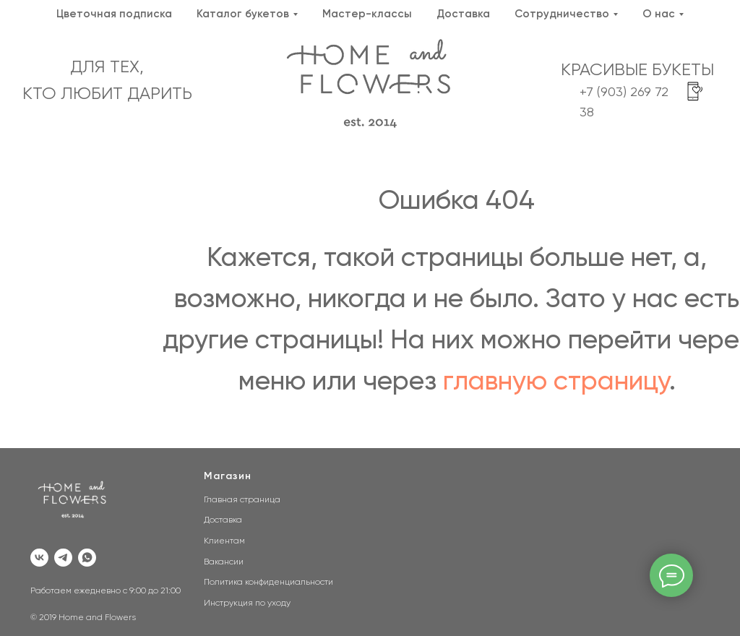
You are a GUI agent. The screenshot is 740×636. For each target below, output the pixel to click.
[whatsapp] (87, 558)
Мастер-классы (367, 14)
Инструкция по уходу (247, 603)
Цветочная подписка (114, 14)
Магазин (227, 476)
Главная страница (242, 500)
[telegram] (63, 558)
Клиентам (224, 541)
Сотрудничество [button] (562, 14)
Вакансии (224, 562)
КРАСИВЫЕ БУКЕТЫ (637, 70)
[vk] (39, 558)
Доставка (463, 14)
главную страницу (556, 382)
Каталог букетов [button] (243, 14)
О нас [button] (658, 14)
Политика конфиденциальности (268, 582)
